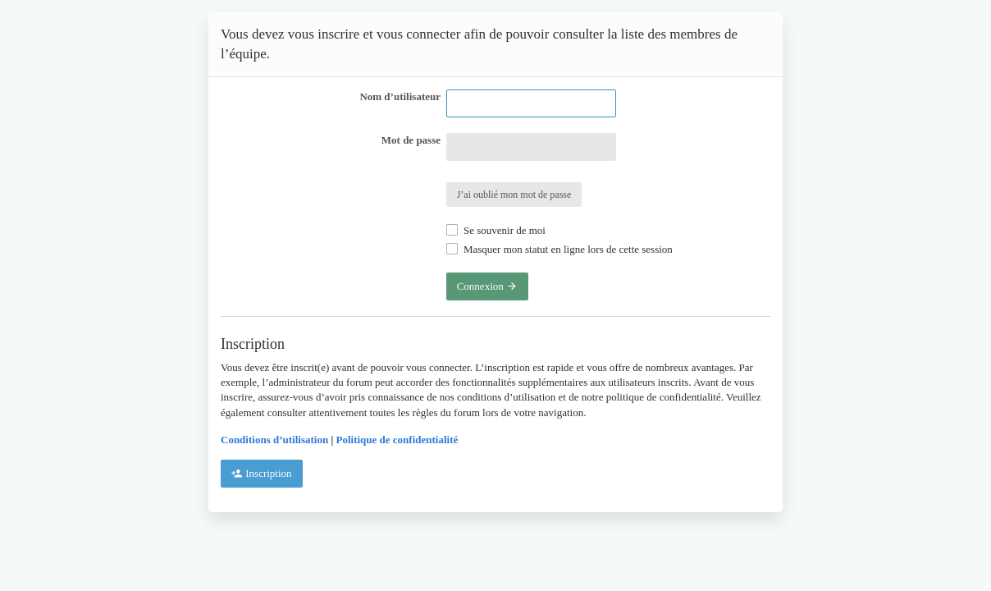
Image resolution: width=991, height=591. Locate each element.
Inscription (261, 473)
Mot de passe (411, 140)
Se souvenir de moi (496, 230)
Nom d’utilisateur (400, 96)
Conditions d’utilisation (274, 439)
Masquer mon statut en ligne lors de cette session (559, 249)
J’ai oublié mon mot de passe (514, 194)
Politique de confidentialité (397, 439)
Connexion (487, 286)
